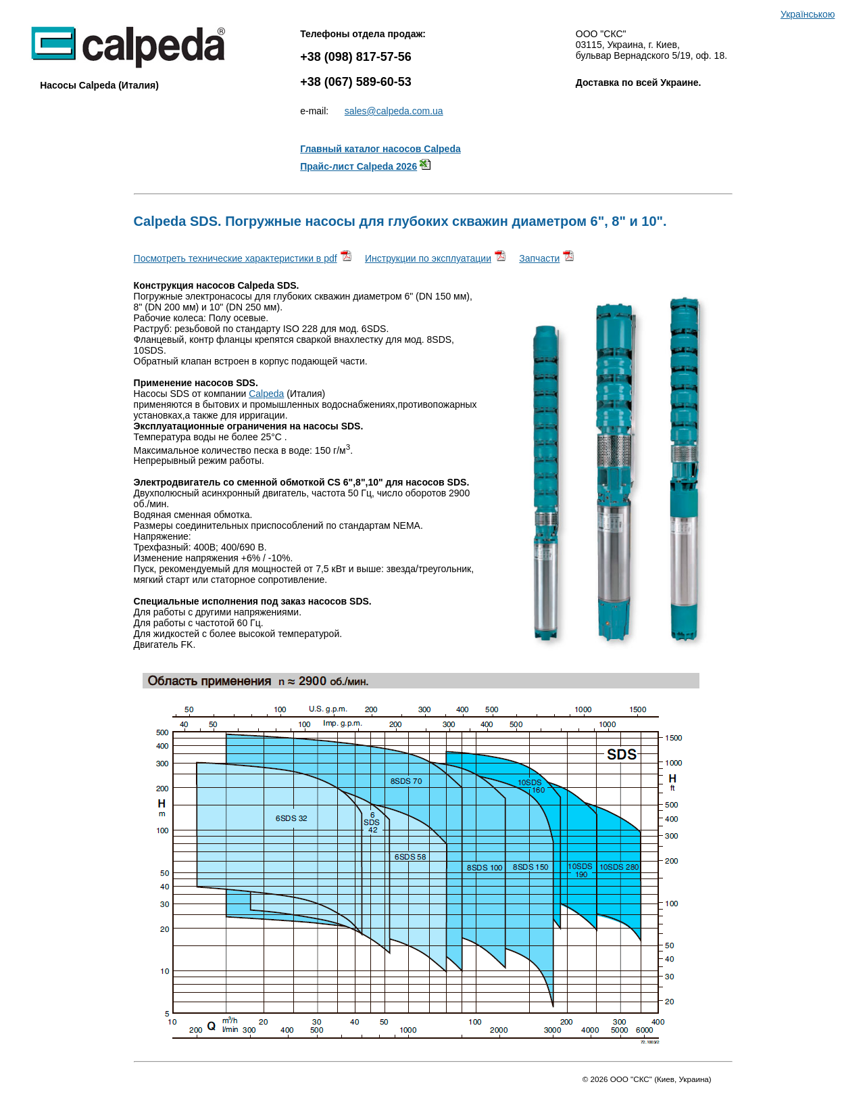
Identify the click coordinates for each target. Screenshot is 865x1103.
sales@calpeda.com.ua (394, 110)
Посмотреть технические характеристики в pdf (235, 258)
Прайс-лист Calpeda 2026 (358, 166)
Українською (808, 14)
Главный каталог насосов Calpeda (380, 148)
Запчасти (539, 258)
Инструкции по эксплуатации (428, 258)
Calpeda (266, 393)
